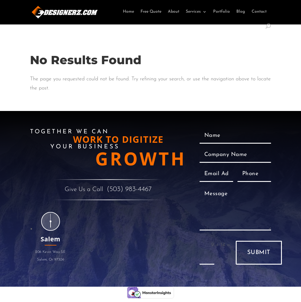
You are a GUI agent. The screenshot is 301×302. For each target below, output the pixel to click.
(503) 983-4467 (129, 189)
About (173, 12)
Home (128, 12)
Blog (240, 12)
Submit (258, 252)
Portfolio (221, 12)
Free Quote (151, 12)
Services (193, 12)
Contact (259, 12)
